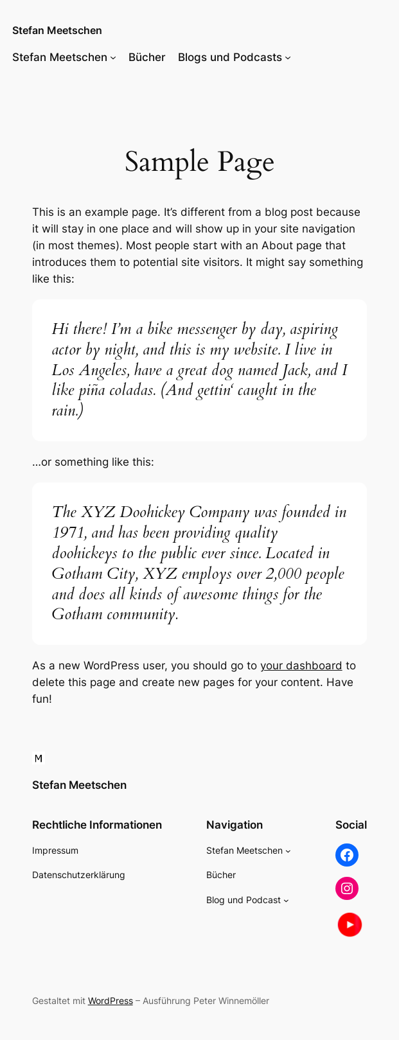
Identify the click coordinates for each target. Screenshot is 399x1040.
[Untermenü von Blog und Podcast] (286, 900)
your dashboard (301, 665)
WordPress (110, 1000)
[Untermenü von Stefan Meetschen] (113, 57)
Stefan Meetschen (57, 30)
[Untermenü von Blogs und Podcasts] (288, 57)
